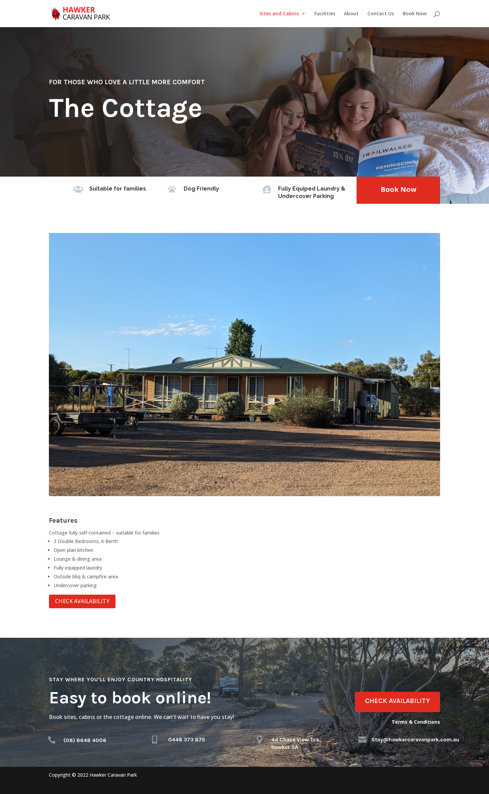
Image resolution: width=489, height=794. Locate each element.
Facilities (324, 14)
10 (268, 482)
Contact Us (380, 14)
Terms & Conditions (416, 722)
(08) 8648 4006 (85, 740)
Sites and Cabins (279, 14)
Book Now (415, 14)
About (351, 14)
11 (273, 482)
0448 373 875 (186, 739)
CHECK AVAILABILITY (82, 601)
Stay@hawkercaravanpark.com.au (415, 739)
